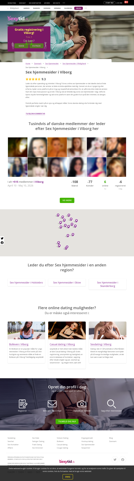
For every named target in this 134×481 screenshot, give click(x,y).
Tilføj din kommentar (35, 113)
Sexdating (12, 3)
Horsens (47, 8)
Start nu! (109, 3)
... (64, 2)
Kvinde (36, 45)
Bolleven (60, 441)
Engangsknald (87, 438)
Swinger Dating (38, 441)
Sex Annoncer (37, 448)
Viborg (78, 8)
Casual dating (62, 444)
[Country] (126, 2)
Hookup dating (87, 441)
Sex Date (56, 3)
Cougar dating (62, 448)
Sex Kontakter (35, 3)
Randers (36, 8)
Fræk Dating (37, 444)
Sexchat (22, 3)
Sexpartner (85, 448)
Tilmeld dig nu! (67, 421)
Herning (57, 8)
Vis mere (67, 200)
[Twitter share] (2, 238)
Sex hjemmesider (88, 444)
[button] (62, 217)
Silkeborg (68, 8)
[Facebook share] (2, 243)
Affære (47, 3)
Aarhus (27, 8)
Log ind (119, 3)
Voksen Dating (62, 438)
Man (21, 45)
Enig (67, 476)
